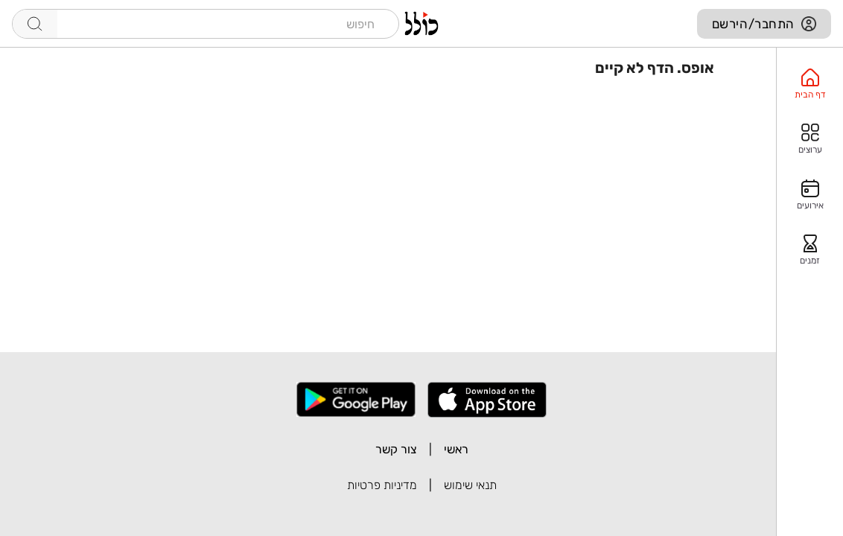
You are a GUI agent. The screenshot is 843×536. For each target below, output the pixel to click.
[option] (810, 84)
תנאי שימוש (470, 485)
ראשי (456, 449)
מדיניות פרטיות (382, 485)
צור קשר (396, 449)
